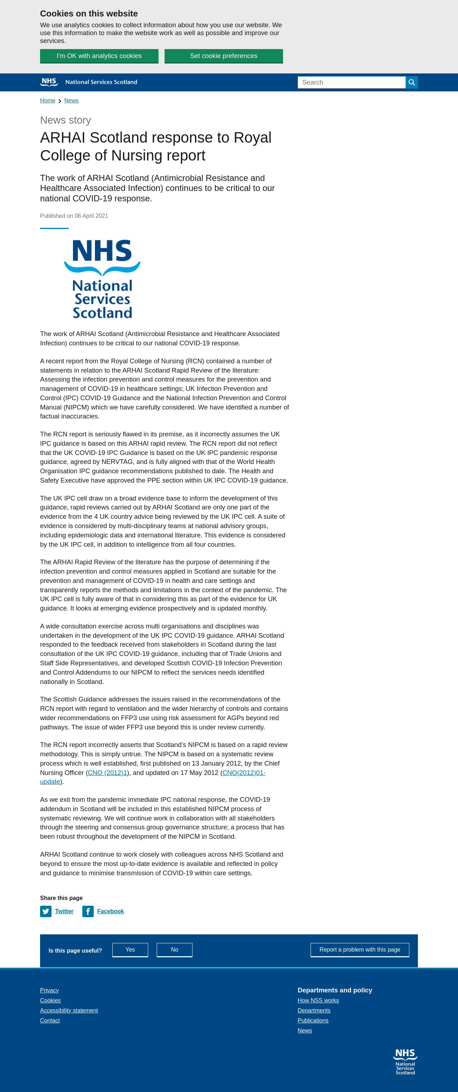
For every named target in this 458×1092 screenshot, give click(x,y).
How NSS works (318, 1000)
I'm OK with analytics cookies (99, 55)
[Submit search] (412, 82)
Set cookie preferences (223, 55)
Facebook (110, 911)
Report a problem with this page (360, 950)
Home (47, 100)
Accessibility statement (69, 1010)
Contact (50, 1020)
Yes (137, 949)
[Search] (352, 82)
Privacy (49, 990)
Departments (314, 1010)
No (182, 949)
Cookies (50, 1000)
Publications (313, 1020)
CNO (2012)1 (107, 772)
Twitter (64, 911)
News (71, 100)
